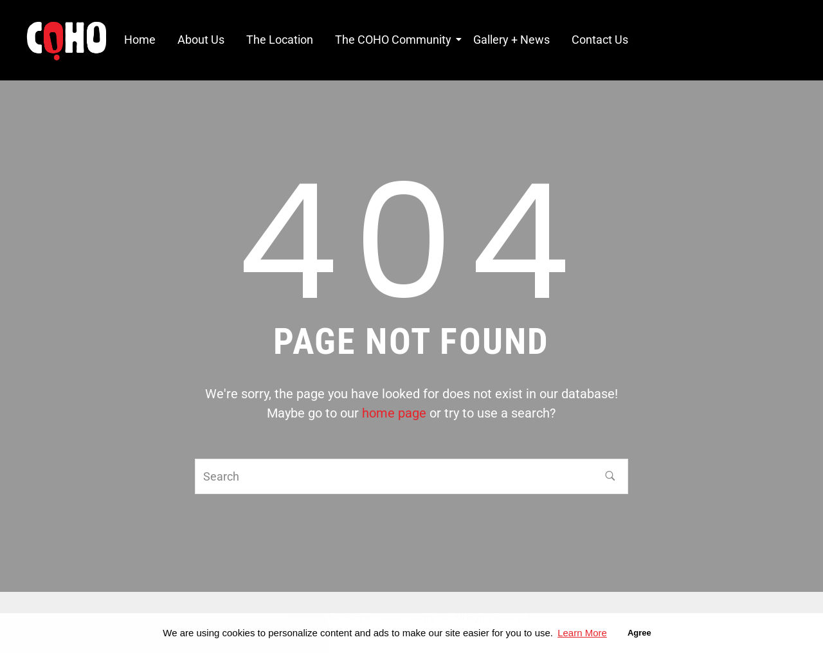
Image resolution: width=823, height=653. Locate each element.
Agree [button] (639, 633)
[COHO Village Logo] (66, 41)
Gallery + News (511, 39)
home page (394, 413)
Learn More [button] (582, 632)
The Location (279, 39)
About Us (200, 39)
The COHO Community (395, 39)
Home (140, 39)
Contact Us (600, 39)
